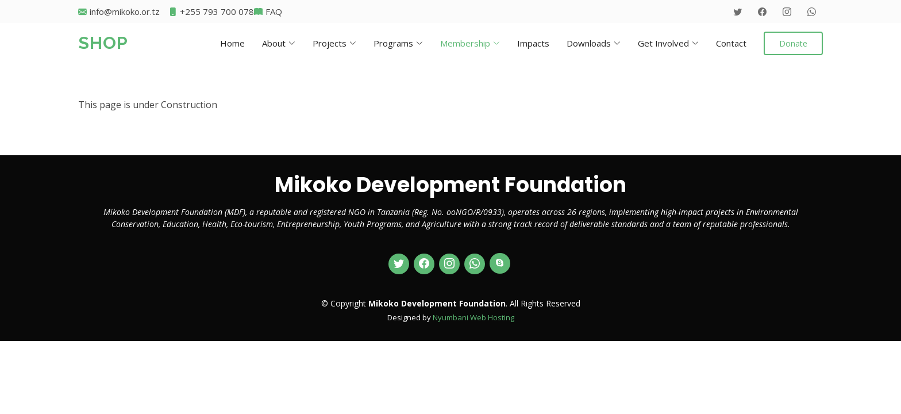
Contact (731, 43)
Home (232, 43)
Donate (793, 43)
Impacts (533, 43)
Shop (103, 43)
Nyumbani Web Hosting (473, 317)
